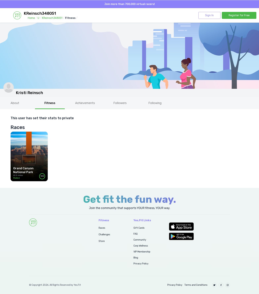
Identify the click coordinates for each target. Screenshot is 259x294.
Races (102, 228)
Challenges (104, 234)
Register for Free (239, 15)
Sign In (209, 15)
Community (139, 239)
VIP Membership (141, 251)
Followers (120, 103)
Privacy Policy (140, 263)
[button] (199, 226)
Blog (135, 257)
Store (102, 241)
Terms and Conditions (195, 285)
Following (155, 103)
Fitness (49, 103)
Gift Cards (139, 228)
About (15, 103)
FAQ (135, 233)
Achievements (85, 103)
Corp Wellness (140, 245)
